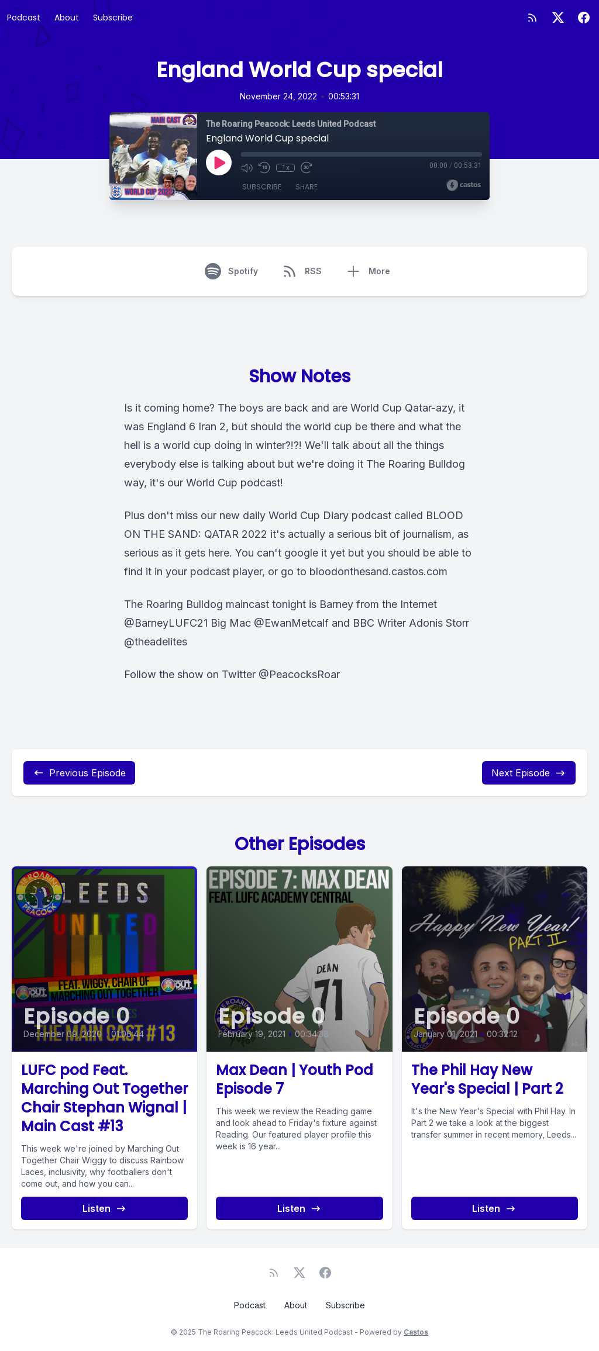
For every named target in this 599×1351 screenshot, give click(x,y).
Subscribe (113, 17)
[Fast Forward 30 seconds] (306, 168)
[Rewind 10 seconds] (264, 168)
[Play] (219, 162)
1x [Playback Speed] (286, 168)
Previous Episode (79, 773)
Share (306, 187)
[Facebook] (583, 17)
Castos (416, 1332)
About (66, 17)
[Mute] (247, 168)
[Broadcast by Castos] (463, 185)
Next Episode (528, 773)
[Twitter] (558, 17)
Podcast (23, 17)
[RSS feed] (532, 17)
